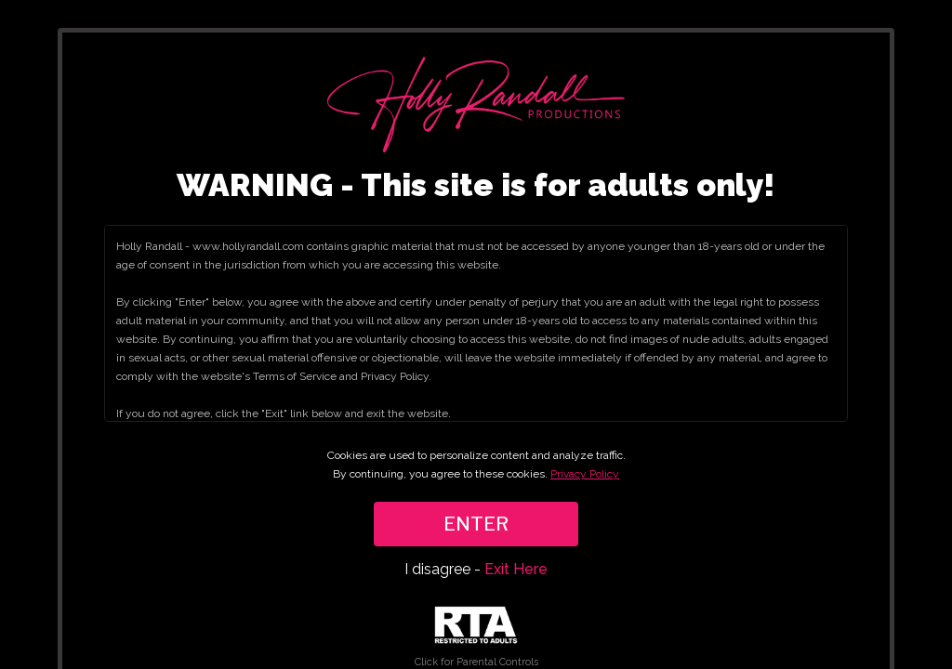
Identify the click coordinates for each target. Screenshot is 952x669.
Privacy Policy (584, 473)
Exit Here (516, 569)
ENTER (476, 524)
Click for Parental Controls (476, 637)
